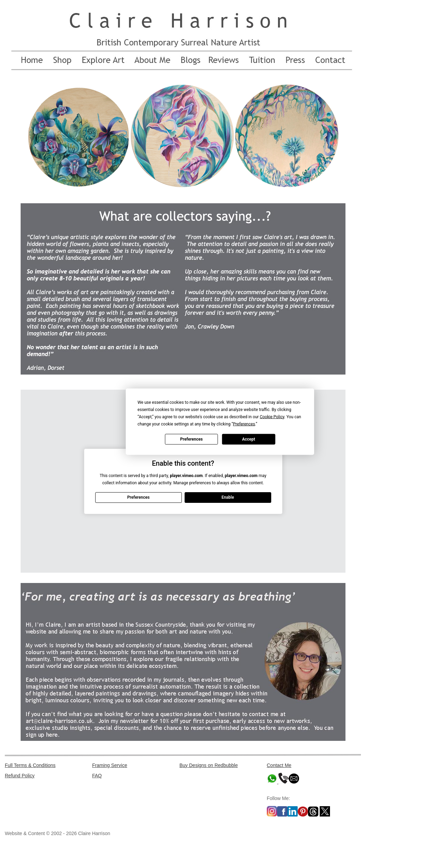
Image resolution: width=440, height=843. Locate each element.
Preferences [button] (244, 423)
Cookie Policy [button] (272, 416)
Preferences (191, 439)
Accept (248, 439)
